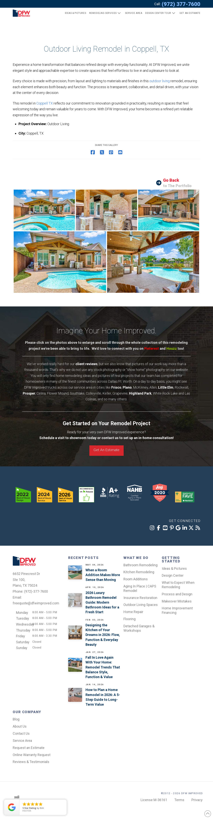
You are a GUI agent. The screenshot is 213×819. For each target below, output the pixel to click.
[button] (188, 13)
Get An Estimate (106, 450)
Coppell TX (44, 103)
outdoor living (159, 81)
